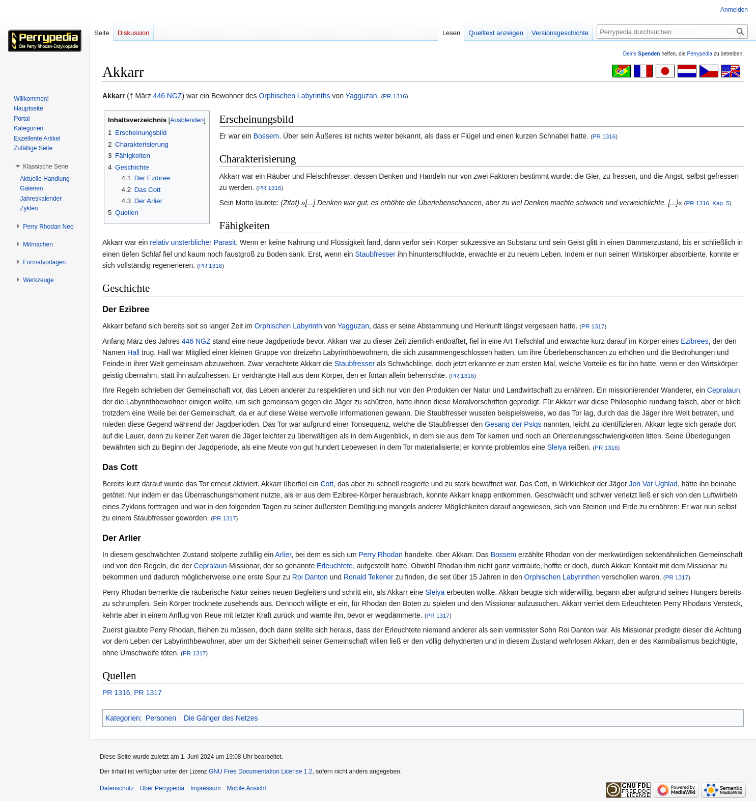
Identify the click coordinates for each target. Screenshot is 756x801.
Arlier (283, 554)
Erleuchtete (335, 566)
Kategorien (122, 718)
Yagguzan (361, 96)
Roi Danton (310, 577)
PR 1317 (592, 326)
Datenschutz (117, 788)
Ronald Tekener (369, 577)
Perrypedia (699, 54)
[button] (45, 166)
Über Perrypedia (162, 788)
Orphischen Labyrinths (294, 96)
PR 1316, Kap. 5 (708, 203)
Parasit (225, 242)
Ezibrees (694, 341)
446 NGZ (167, 96)
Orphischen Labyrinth (288, 326)
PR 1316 (394, 96)
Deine (641, 54)
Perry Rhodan (381, 554)
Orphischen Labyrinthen (562, 577)
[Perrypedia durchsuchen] (672, 31)
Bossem (266, 136)
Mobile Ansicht (246, 788)
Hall (133, 352)
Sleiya (557, 447)
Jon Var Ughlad (653, 484)
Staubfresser (375, 254)
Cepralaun (723, 390)
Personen (161, 718)
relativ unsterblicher (180, 242)
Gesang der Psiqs (513, 424)
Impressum (205, 788)
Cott (327, 484)
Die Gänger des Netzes (221, 718)
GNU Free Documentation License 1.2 (260, 771)
